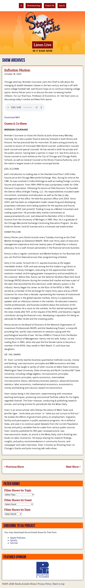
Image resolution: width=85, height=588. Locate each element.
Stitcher (14, 543)
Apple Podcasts (17, 537)
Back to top (59, 584)
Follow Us (49, 6)
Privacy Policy (44, 584)
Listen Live (42, 45)
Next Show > (73, 466)
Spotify (13, 540)
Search (62, 6)
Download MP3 (12, 117)
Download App (33, 6)
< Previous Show (14, 466)
